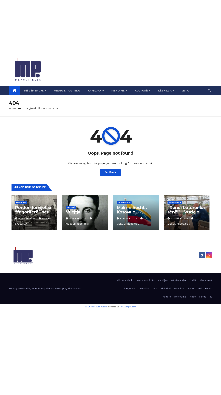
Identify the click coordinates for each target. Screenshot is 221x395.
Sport (191, 288)
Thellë (192, 280)
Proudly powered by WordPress (26, 288)
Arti (200, 288)
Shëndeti (166, 288)
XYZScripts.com (128, 307)
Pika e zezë (206, 280)
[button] (209, 90)
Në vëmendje (34, 90)
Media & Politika (67, 90)
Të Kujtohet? (129, 288)
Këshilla (165, 90)
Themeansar (74, 288)
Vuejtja (73, 212)
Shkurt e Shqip (125, 280)
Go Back (110, 172)
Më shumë (21, 203)
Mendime (118, 90)
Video (192, 296)
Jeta (185, 90)
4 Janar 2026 (27, 218)
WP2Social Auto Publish (96, 307)
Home (12, 108)
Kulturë (142, 90)
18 (211, 296)
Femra (208, 288)
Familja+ (95, 90)
